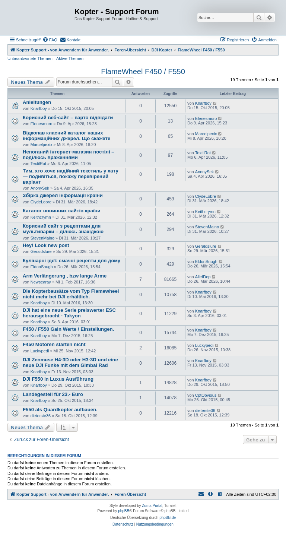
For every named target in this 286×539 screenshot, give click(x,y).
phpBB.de (167, 518)
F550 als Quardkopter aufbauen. (60, 409)
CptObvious (205, 395)
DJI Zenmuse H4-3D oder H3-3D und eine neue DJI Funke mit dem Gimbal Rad (70, 362)
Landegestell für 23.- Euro (53, 394)
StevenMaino (42, 238)
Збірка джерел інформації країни (63, 195)
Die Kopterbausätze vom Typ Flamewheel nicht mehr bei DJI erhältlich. (71, 293)
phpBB (123, 511)
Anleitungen (37, 102)
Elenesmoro (42, 123)
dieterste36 (41, 415)
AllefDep (203, 277)
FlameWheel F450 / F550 (143, 71)
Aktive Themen (69, 58)
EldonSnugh (42, 266)
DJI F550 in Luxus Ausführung (58, 379)
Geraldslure (41, 251)
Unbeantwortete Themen (30, 58)
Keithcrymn (41, 217)
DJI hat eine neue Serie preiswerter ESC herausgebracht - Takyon (69, 312)
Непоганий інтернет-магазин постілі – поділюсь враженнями (68, 154)
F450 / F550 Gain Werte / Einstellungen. (68, 329)
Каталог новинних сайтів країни (62, 210)
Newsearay (41, 282)
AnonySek (40, 188)
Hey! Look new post (46, 245)
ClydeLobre (41, 202)
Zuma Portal (152, 506)
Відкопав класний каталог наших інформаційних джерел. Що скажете (66, 135)
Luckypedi (40, 351)
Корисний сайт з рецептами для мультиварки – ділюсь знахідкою (63, 228)
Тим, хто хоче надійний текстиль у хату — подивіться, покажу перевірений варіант (70, 176)
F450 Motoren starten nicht (54, 344)
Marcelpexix (42, 144)
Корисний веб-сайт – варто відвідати (68, 117)
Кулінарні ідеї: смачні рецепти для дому (71, 260)
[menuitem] (49, 39)
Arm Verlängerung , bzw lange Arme (65, 276)
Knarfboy (39, 108)
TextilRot (38, 163)
